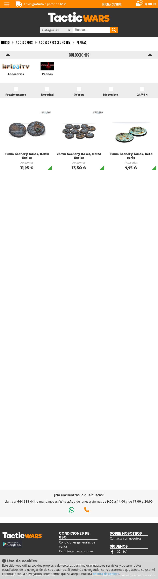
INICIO (5, 42)
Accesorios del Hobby (54, 42)
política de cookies (106, 574)
